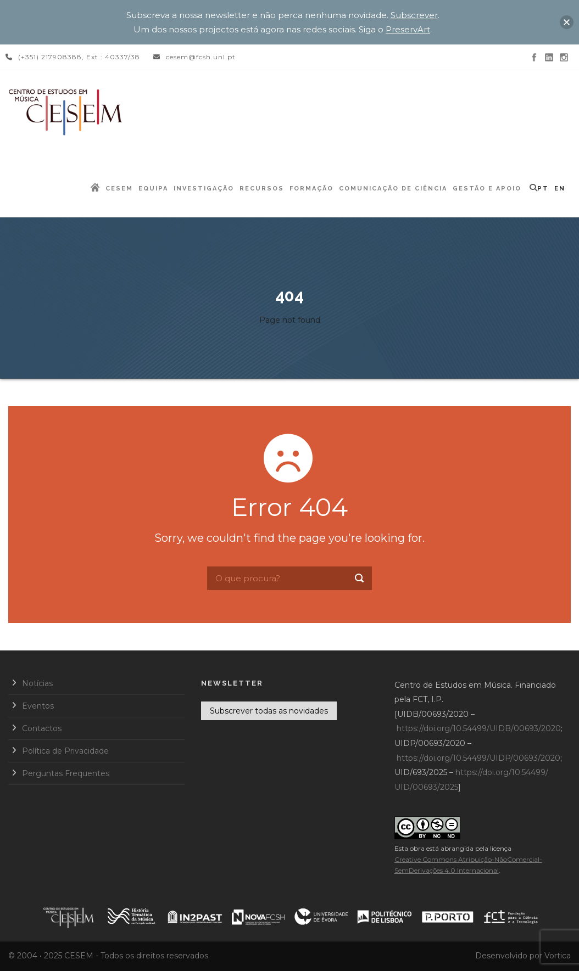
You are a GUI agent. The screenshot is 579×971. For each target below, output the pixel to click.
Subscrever (414, 15)
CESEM (119, 188)
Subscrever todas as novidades (269, 711)
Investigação (204, 188)
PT (543, 188)
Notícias (37, 683)
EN (559, 188)
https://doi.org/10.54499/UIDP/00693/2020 (478, 758)
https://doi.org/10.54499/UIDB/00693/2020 (479, 728)
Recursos (262, 188)
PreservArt (408, 29)
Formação (311, 188)
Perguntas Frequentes (65, 773)
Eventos (38, 706)
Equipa (153, 188)
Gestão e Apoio (487, 188)
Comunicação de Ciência (393, 188)
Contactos (42, 728)
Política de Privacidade (65, 751)
